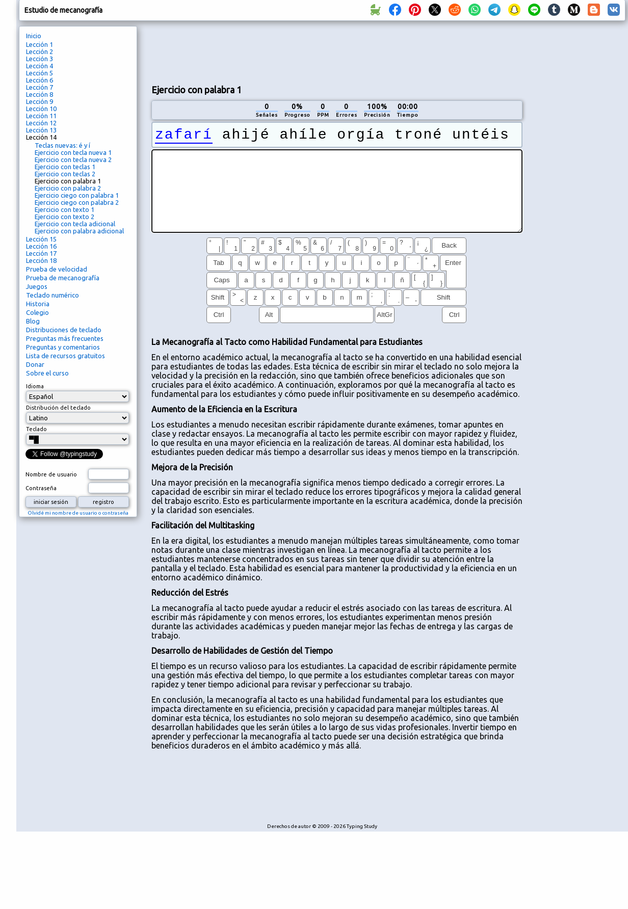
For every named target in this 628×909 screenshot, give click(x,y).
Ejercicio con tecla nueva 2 (73, 159)
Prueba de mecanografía (62, 277)
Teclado (36, 429)
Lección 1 (39, 44)
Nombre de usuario (51, 474)
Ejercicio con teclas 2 (65, 173)
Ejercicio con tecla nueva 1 (73, 152)
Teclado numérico (52, 295)
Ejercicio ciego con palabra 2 (77, 202)
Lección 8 (39, 94)
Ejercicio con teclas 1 (65, 166)
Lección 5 (39, 72)
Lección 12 (41, 122)
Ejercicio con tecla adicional (75, 223)
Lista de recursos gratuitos (65, 355)
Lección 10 (41, 108)
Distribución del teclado (58, 408)
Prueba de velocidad (56, 269)
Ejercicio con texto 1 (64, 209)
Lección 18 (41, 260)
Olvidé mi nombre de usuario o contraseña (78, 513)
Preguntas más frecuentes (64, 338)
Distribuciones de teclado (63, 329)
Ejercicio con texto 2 (64, 216)
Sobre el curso (47, 373)
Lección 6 (39, 80)
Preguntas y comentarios (63, 347)
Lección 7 (39, 87)
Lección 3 (39, 58)
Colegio (37, 312)
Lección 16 (41, 246)
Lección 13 (41, 129)
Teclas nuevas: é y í (62, 145)
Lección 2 (39, 51)
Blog (33, 321)
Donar (35, 364)
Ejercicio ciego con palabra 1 (77, 195)
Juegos (36, 286)
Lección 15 (41, 239)
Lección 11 (41, 115)
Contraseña (41, 488)
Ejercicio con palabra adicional (79, 230)
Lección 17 (41, 253)
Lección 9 (39, 101)
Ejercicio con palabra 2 (68, 188)
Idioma (35, 386)
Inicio (33, 35)
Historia (37, 303)
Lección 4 (39, 65)
